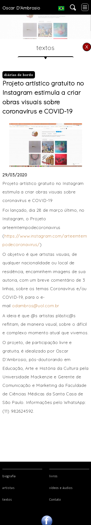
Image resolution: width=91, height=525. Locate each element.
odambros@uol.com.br (35, 305)
